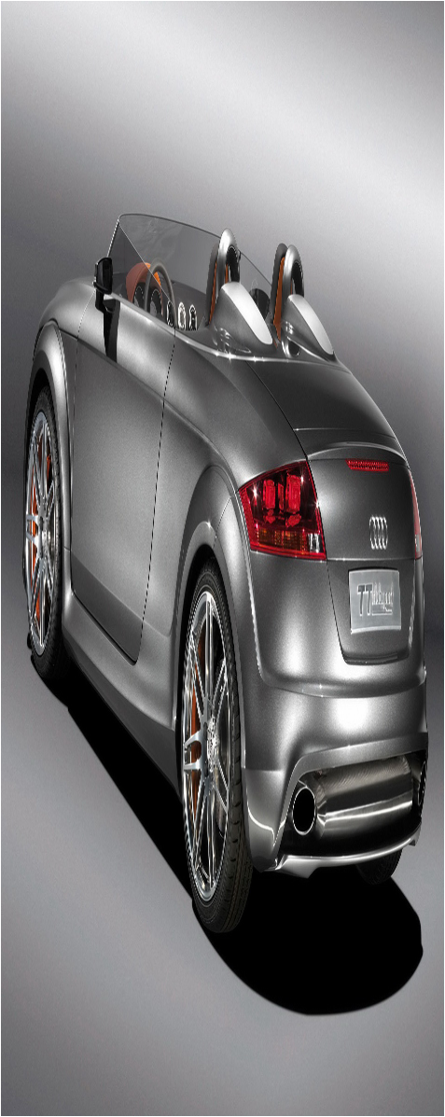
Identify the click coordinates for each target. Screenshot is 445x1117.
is (115, 760)
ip (81, 760)
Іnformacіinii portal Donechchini (124, 893)
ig (11, 760)
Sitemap (214, 1101)
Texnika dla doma (208, 1033)
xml (238, 1101)
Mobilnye (168, 977)
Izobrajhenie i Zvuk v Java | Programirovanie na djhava (187, 809)
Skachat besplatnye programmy (125, 851)
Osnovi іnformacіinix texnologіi (239, 935)
